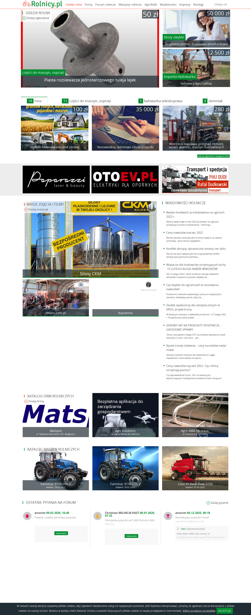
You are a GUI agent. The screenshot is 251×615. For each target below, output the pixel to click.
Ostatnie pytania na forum (51, 502)
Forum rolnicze (105, 4)
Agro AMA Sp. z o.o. (195, 431)
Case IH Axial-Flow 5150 (195, 484)
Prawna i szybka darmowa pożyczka (55, 517)
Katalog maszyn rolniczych (53, 449)
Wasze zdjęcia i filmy (45, 204)
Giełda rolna (74, 4)
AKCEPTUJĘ (224, 610)
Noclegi (198, 4)
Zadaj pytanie (217, 503)
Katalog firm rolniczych (50, 396)
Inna (34, 101)
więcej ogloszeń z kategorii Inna (213, 156)
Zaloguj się (220, 4)
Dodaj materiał (36, 209)
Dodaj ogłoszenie (35, 18)
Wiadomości (168, 4)
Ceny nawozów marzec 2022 (184, 233)
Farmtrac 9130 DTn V (125, 484)
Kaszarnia (125, 313)
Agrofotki (150, 4)
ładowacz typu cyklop (196, 83)
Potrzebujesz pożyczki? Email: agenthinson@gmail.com (192, 519)
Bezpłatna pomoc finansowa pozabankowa (196, 44)
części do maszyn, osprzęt (43, 72)
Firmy (89, 4)
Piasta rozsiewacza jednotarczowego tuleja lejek (90, 80)
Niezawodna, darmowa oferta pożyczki (125, 147)
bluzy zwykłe (174, 37)
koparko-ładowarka (179, 76)
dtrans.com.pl (55, 313)
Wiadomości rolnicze (185, 203)
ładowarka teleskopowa (160, 101)
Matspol (56, 431)
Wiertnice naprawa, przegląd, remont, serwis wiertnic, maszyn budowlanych (196, 145)
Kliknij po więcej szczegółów (199, 610)
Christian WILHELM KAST (130, 514)
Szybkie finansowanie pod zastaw (54, 147)
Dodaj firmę (34, 401)
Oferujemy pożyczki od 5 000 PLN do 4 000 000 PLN (129, 522)
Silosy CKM (90, 273)
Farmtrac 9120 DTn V (56, 484)
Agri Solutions (125, 431)
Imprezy (185, 4)
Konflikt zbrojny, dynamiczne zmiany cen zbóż (196, 249)
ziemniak (213, 101)
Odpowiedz (61, 533)
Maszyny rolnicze (130, 4)
